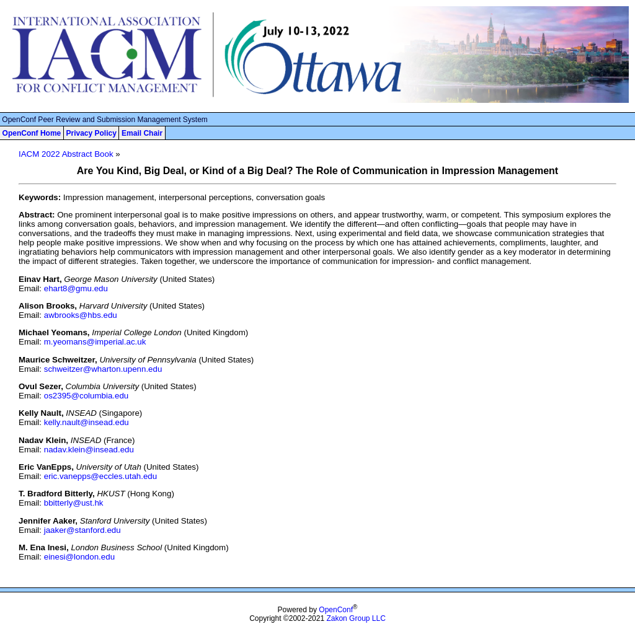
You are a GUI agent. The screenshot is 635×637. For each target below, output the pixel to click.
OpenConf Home (31, 133)
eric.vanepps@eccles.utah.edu (100, 476)
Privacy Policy (91, 133)
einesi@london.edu (79, 556)
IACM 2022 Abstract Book (66, 154)
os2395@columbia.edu (86, 395)
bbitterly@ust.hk (74, 502)
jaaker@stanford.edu (82, 530)
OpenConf (336, 609)
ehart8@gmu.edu (76, 288)
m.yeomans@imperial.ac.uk (95, 341)
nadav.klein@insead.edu (89, 449)
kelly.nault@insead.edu (86, 422)
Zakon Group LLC (355, 618)
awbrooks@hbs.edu (80, 315)
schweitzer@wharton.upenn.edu (103, 369)
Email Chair (142, 133)
